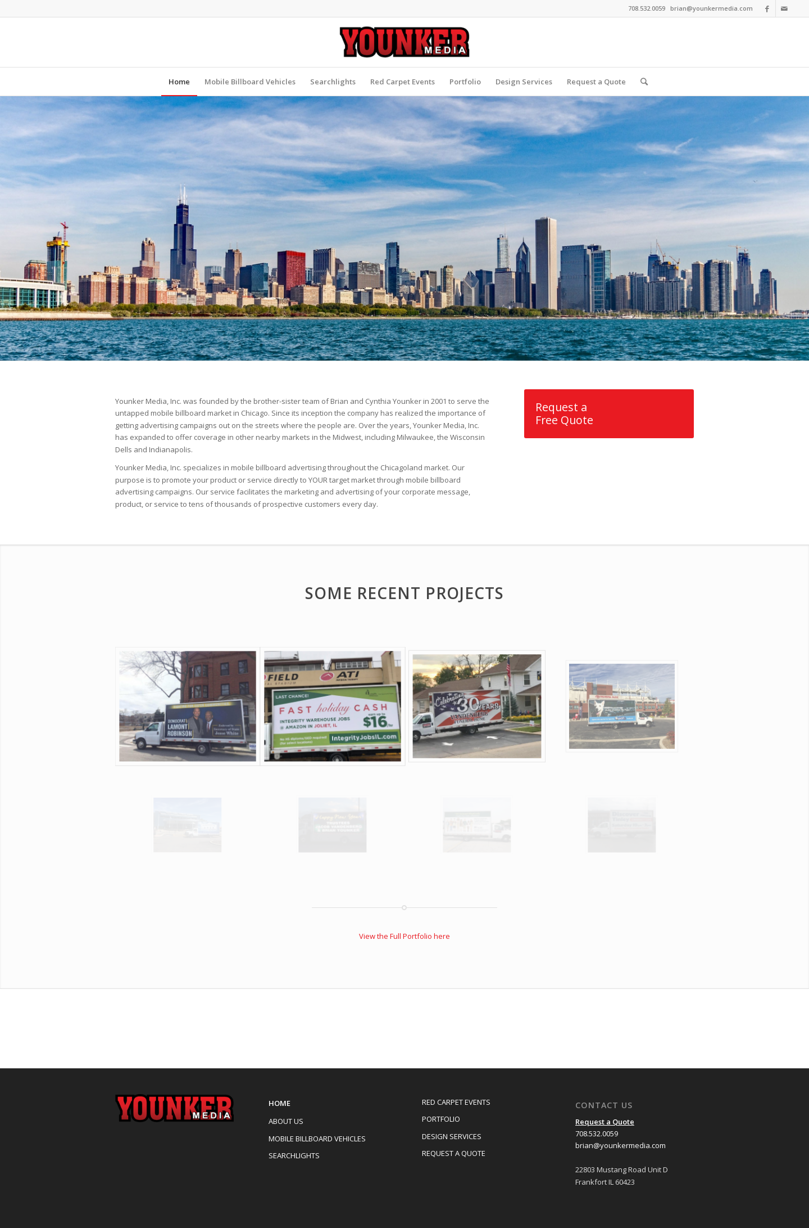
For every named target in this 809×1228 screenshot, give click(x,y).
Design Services (451, 1136)
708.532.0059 (596, 1133)
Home (279, 1103)
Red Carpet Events (456, 1102)
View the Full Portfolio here (404, 936)
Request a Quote (453, 1153)
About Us (286, 1121)
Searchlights (294, 1155)
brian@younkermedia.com (711, 8)
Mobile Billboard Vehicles (317, 1138)
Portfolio (441, 1119)
